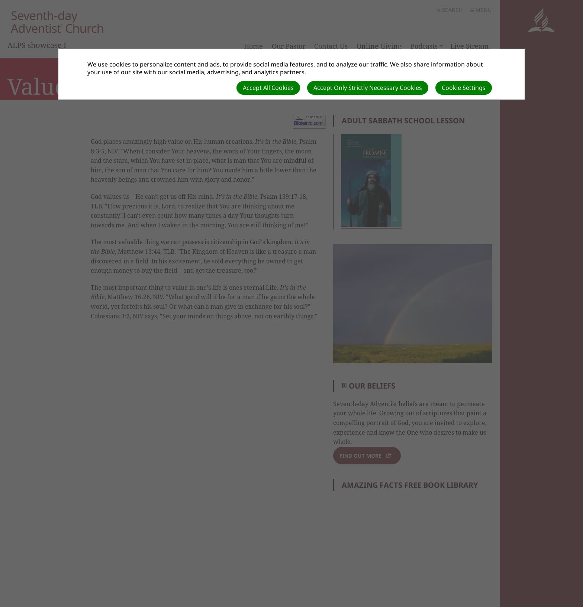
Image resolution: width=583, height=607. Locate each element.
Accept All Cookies (268, 88)
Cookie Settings (464, 88)
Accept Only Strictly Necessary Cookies (367, 88)
